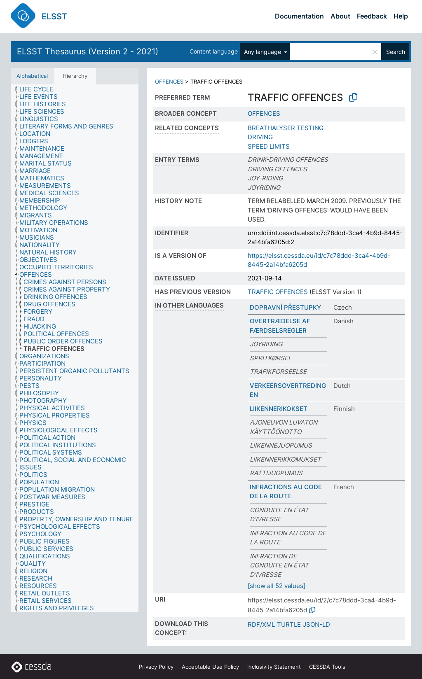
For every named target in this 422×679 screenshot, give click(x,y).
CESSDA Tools (327, 666)
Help (401, 16)
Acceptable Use (210, 666)
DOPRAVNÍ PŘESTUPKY (285, 307)
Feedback (372, 16)
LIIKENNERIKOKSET (278, 409)
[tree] (74, 348)
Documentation (299, 16)
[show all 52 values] (276, 586)
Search (395, 51)
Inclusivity (274, 666)
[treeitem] (34, 88)
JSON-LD (316, 624)
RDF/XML (261, 624)
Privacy (156, 666)
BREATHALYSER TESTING (286, 128)
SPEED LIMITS (269, 146)
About (340, 16)
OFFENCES (169, 81)
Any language (263, 51)
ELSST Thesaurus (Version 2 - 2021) (87, 51)
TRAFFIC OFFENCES (278, 292)
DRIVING (260, 137)
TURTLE (289, 624)
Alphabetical (32, 75)
